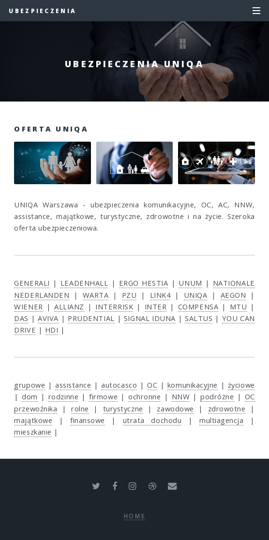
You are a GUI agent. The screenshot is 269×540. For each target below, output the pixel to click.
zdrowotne (227, 408)
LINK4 (160, 295)
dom (30, 396)
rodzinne (63, 396)
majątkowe (33, 420)
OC (152, 385)
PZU (129, 295)
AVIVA (48, 318)
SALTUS (198, 318)
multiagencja (221, 420)
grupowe (29, 385)
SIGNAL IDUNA (150, 318)
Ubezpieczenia (42, 11)
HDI (52, 330)
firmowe (103, 396)
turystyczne (123, 408)
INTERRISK (114, 306)
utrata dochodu (152, 420)
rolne (80, 408)
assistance (73, 385)
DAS (21, 318)
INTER (156, 306)
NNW (181, 396)
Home (135, 516)
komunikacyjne (192, 385)
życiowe (241, 385)
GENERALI (31, 283)
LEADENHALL (84, 283)
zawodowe (175, 408)
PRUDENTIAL (91, 318)
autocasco (119, 385)
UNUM (190, 283)
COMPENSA (198, 306)
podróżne (217, 396)
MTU (238, 306)
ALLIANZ (69, 306)
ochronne (144, 396)
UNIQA (196, 295)
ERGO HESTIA (143, 283)
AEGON (233, 295)
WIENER (28, 306)
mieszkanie (33, 432)
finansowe (87, 420)
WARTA (96, 295)
